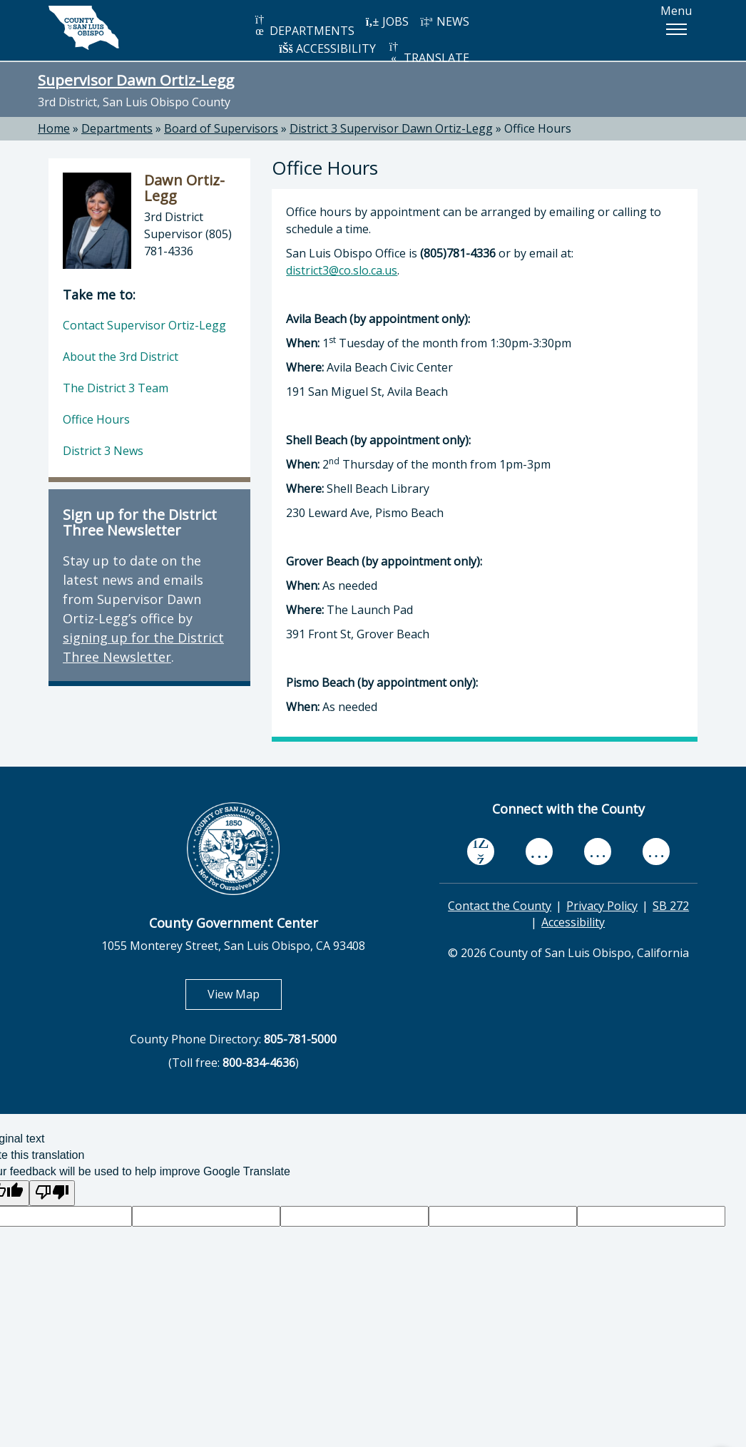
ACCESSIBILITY (327, 48)
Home (54, 128)
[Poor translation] (52, 1193)
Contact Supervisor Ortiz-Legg (144, 325)
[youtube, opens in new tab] (539, 851)
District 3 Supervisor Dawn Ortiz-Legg (391, 128)
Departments (117, 128)
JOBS (387, 21)
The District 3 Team (115, 388)
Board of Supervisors (221, 128)
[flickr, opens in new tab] (597, 852)
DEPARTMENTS (303, 26)
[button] (676, 29)
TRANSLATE (428, 53)
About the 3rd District (120, 356)
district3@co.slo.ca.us (341, 270)
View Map (245, 994)
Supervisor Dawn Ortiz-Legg (136, 80)
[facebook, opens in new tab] (480, 851)
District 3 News (103, 451)
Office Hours (537, 128)
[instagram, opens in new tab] (656, 852)
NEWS (444, 21)
